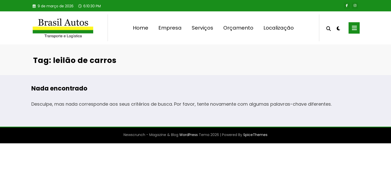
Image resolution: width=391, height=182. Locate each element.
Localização (278, 27)
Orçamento (238, 27)
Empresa (170, 27)
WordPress (188, 134)
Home (140, 27)
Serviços (202, 27)
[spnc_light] (338, 28)
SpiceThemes (255, 134)
